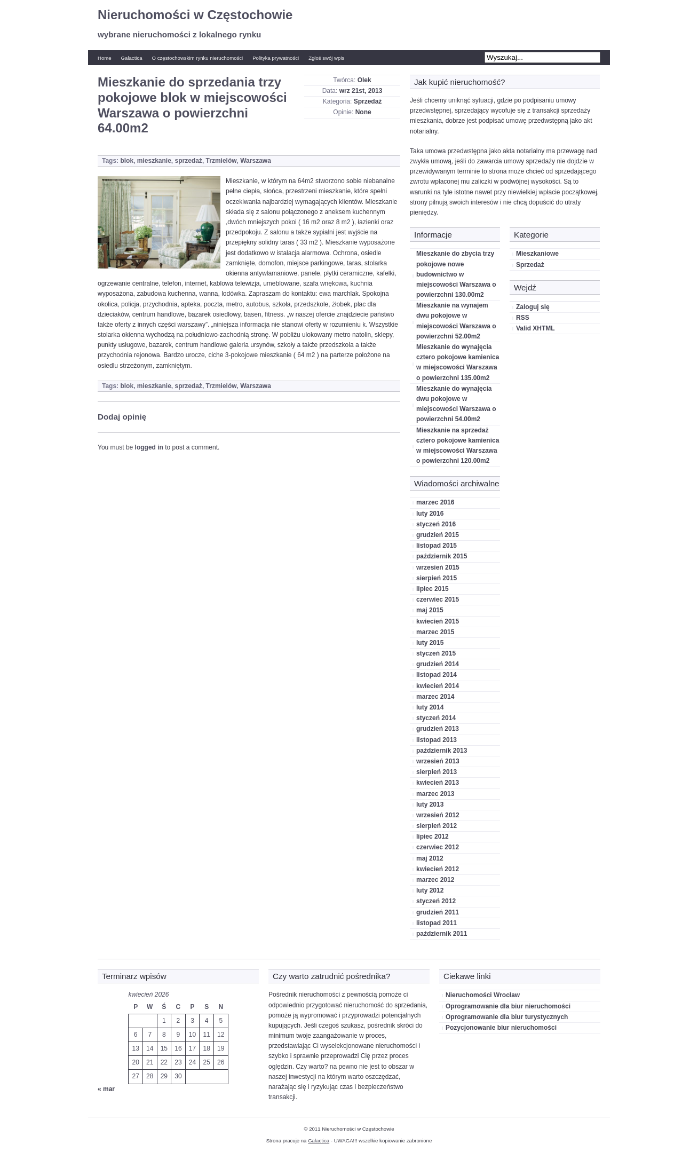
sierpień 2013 (436, 772)
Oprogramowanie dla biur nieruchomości (508, 1006)
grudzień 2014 (437, 664)
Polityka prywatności (275, 58)
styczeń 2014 (436, 718)
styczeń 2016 (436, 524)
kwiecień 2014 (437, 686)
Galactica (131, 58)
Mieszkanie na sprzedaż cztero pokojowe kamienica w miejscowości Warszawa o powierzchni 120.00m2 (457, 446)
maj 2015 (429, 610)
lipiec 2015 (432, 589)
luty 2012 (429, 890)
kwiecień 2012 (437, 869)
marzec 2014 (435, 696)
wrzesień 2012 (437, 815)
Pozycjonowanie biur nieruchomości (501, 1027)
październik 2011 (441, 933)
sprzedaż (188, 160)
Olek (364, 80)
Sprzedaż (368, 101)
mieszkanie (154, 160)
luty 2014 (429, 707)
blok (126, 160)
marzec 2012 (435, 879)
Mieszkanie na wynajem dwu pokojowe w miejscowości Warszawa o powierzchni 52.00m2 (456, 321)
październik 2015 (441, 556)
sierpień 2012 (436, 826)
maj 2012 (429, 858)
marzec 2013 (435, 794)
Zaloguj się (533, 307)
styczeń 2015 (436, 653)
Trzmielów (221, 160)
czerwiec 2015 (437, 599)
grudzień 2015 (437, 535)
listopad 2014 (436, 674)
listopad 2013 (436, 740)
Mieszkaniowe (537, 253)
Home (105, 58)
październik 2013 (441, 750)
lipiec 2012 (432, 836)
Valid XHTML (535, 328)
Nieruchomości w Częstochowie (195, 14)
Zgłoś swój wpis (326, 58)
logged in (149, 447)
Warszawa (255, 160)
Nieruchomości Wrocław (483, 995)
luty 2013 (429, 804)
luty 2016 (429, 513)
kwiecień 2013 (437, 782)
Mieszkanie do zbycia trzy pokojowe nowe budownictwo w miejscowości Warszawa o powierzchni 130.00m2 (456, 274)
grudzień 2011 (437, 912)
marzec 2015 (435, 632)
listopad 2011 (436, 923)
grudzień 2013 (437, 728)
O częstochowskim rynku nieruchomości (197, 58)
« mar (106, 1089)
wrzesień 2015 (437, 567)
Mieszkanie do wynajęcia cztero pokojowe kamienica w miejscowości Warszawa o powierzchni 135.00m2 (457, 362)
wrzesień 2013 (437, 761)
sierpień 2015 (436, 578)
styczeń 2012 (436, 901)
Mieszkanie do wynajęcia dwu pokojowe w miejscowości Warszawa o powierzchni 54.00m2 (456, 404)
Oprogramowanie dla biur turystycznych (507, 1017)
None (363, 112)
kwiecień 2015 (437, 621)
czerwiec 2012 (437, 847)
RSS (522, 317)
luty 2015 (429, 642)
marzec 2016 (435, 502)
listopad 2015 (436, 545)
